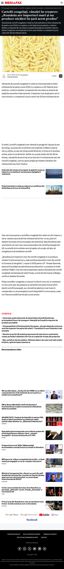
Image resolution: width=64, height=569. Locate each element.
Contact (44, 537)
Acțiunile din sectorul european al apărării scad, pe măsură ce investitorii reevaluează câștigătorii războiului (23, 172)
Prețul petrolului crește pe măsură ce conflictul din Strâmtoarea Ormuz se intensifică (23, 187)
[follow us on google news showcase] (28, 515)
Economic (15, 8)
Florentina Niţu (12, 77)
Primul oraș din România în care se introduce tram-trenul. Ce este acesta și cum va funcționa (23, 503)
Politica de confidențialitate (27, 537)
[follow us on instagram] (54, 515)
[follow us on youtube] (44, 515)
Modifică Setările (32, 543)
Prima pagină (6, 8)
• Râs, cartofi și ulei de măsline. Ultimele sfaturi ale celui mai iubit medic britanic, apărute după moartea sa (32, 341)
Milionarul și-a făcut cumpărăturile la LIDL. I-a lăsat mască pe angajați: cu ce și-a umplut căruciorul (23, 460)
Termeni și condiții (50, 534)
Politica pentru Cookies (31, 534)
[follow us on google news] (12, 515)
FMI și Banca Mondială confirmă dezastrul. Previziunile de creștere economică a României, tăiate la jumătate (22, 407)
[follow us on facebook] (32, 520)
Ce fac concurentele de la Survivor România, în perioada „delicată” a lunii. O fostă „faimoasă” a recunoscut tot (22, 490)
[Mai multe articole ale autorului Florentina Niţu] (4, 76)
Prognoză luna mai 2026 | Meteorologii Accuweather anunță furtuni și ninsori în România (23, 446)
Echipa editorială (13, 534)
